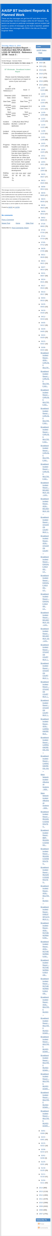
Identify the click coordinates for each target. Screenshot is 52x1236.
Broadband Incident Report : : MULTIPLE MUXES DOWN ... (45, 1025)
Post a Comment (8, 220)
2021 (41, 66)
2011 (41, 1199)
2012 (41, 1195)
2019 (41, 70)
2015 (41, 85)
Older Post (29, 223)
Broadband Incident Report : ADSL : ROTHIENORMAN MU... (45, 930)
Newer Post (6, 223)
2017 (41, 77)
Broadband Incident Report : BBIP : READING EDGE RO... (45, 837)
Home (18, 223)
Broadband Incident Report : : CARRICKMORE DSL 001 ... (45, 745)
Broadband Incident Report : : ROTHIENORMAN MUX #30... (45, 967)
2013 (41, 1191)
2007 (41, 1214)
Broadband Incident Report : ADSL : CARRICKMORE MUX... (45, 726)
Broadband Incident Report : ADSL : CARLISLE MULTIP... (45, 360)
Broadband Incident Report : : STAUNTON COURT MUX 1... (45, 524)
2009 (41, 1206)
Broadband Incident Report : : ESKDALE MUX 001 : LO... (45, 564)
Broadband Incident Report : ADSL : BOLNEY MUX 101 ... (45, 506)
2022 (41, 63)
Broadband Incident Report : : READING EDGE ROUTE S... (45, 819)
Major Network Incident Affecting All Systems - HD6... (45, 782)
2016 (41, 81)
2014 (41, 1188)
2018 (41, 74)
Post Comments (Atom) (20, 228)
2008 (41, 1210)
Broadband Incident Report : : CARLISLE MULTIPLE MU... (45, 378)
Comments (43, 1228)
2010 (41, 1203)
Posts (41, 1224)
